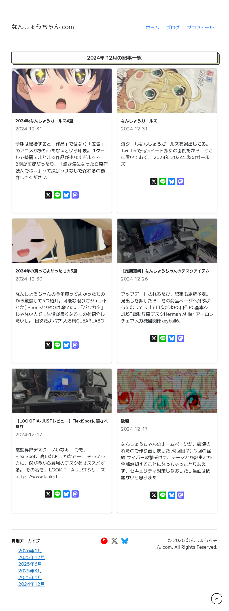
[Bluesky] (124, 540)
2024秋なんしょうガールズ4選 (44, 120)
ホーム (152, 27)
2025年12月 (31, 557)
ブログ (173, 27)
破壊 (125, 421)
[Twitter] (114, 540)
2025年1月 (30, 577)
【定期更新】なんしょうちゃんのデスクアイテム (165, 271)
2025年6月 (30, 564)
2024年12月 (31, 584)
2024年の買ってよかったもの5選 (46, 271)
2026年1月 (30, 550)
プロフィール (200, 27)
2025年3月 (30, 570)
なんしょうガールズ (139, 120)
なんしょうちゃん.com (43, 26)
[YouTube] (104, 540)
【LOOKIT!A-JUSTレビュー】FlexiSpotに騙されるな (61, 423)
